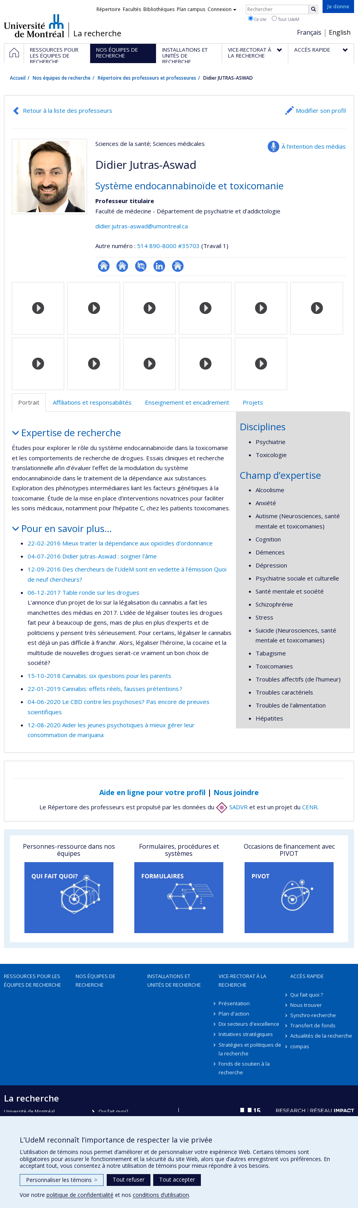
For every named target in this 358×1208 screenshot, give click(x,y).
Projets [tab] (253, 402)
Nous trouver (306, 1004)
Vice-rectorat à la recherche (242, 980)
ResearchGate (104, 266)
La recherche (97, 33)
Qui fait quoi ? (306, 994)
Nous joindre (236, 792)
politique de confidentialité (79, 1195)
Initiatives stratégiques (246, 1034)
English (340, 32)
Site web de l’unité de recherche (122, 266)
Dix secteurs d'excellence (249, 1023)
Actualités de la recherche (321, 1035)
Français (309, 32)
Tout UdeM (285, 19)
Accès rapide (307, 976)
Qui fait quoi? (113, 1111)
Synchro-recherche (313, 1015)
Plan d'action (234, 1013)
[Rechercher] (313, 9)
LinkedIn (159, 266)
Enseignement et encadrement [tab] (187, 402)
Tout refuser (129, 1179)
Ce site (257, 19)
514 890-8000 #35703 (168, 246)
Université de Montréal (34, 25)
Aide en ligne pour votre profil (152, 792)
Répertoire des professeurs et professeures (147, 78)
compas (299, 1046)
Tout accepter (177, 1179)
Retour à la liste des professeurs (67, 110)
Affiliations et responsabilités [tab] (92, 402)
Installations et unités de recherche (174, 980)
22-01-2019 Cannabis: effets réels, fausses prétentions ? (105, 689)
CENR (309, 807)
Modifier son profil (321, 110)
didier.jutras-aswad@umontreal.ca (141, 226)
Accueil (18, 78)
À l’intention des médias (314, 146)
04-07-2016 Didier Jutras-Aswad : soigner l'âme (92, 556)
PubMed (141, 266)
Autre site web (178, 266)
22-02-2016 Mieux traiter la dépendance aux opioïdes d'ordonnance (120, 543)
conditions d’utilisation (161, 1195)
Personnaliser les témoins (61, 1180)
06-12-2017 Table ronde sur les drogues (83, 592)
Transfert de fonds (313, 1025)
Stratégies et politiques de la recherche (250, 1049)
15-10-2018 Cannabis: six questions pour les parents (99, 676)
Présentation (234, 1003)
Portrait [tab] (28, 402)
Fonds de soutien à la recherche (244, 1068)
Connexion (222, 9)
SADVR (232, 807)
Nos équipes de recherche (62, 78)
